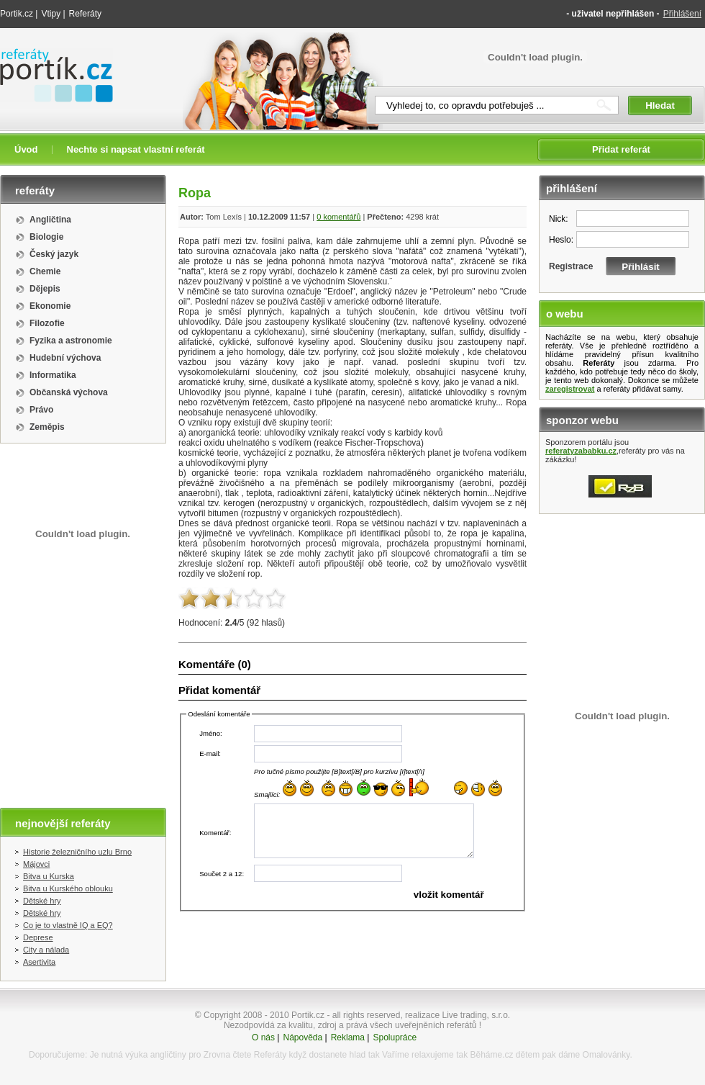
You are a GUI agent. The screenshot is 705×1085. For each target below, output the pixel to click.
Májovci (36, 864)
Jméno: (210, 733)
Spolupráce (395, 1037)
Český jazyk (53, 254)
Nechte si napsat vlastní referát (136, 149)
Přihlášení (682, 14)
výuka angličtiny (155, 1055)
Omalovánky (606, 1055)
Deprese (38, 937)
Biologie (46, 237)
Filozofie (47, 323)
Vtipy (50, 14)
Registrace (571, 266)
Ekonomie (49, 306)
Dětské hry (42, 900)
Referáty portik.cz (49, 55)
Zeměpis (47, 427)
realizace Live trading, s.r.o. (457, 1015)
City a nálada (46, 949)
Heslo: (561, 240)
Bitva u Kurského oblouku (68, 888)
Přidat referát (621, 149)
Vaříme (395, 1055)
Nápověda (302, 1037)
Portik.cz (16, 14)
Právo (41, 410)
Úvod (26, 149)
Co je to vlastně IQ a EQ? (68, 925)
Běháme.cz (491, 1055)
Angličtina (50, 220)
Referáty (85, 14)
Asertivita (39, 962)
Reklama (348, 1037)
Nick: (558, 219)
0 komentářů (338, 216)
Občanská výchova (68, 392)
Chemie (44, 271)
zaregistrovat (569, 388)
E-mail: (210, 753)
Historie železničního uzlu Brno (77, 851)
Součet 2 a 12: (221, 874)
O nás (263, 1037)
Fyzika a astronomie (70, 341)
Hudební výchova (65, 358)
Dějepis (44, 289)
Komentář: (215, 833)
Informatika (52, 375)
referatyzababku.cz (581, 450)
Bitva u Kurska (48, 876)
